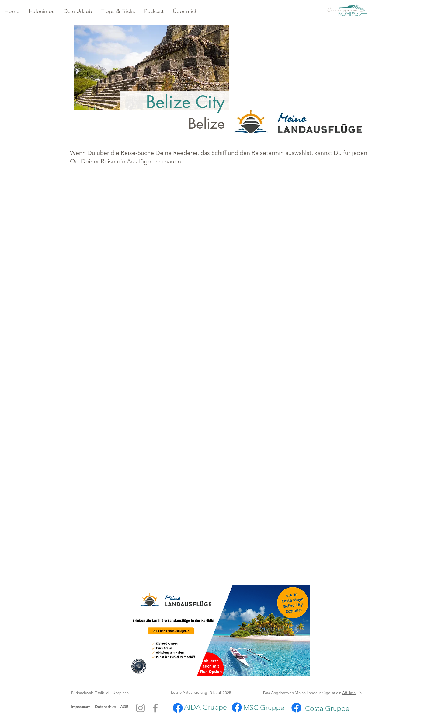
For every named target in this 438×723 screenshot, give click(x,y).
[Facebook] (155, 708)
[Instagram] (140, 708)
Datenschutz (107, 706)
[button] (41, 11)
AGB (124, 706)
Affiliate (349, 692)
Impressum (80, 706)
